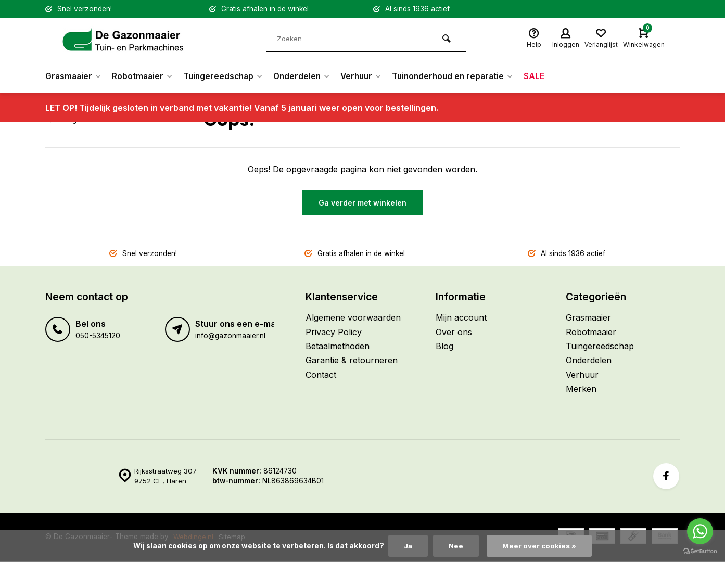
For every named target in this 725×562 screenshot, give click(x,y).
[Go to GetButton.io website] (700, 551)
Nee (456, 546)
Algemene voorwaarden (353, 317)
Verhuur (371, 76)
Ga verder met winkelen (362, 202)
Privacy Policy (334, 332)
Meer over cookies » (540, 546)
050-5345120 (97, 335)
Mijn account (461, 317)
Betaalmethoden (338, 346)
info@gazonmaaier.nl (230, 335)
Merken (581, 389)
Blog (444, 346)
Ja (408, 546)
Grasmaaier (74, 76)
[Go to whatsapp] (700, 531)
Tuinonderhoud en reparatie (466, 76)
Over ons (454, 332)
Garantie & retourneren (352, 360)
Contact (321, 374)
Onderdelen (309, 76)
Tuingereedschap (228, 76)
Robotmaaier (145, 76)
